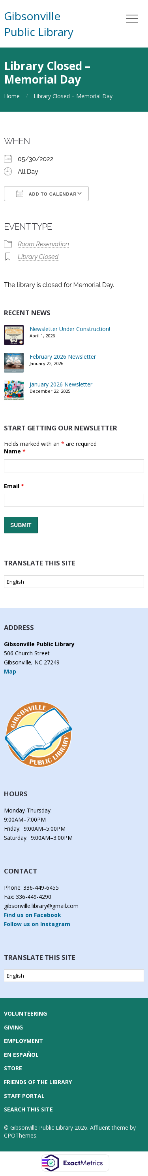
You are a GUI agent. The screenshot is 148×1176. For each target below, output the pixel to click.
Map (10, 671)
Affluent (100, 1127)
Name (15, 451)
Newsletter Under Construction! (70, 329)
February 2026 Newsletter (63, 356)
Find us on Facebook (32, 915)
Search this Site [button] (28, 1109)
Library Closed (38, 257)
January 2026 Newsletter (61, 384)
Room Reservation (43, 244)
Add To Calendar (46, 193)
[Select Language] (74, 581)
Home (12, 96)
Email (14, 486)
